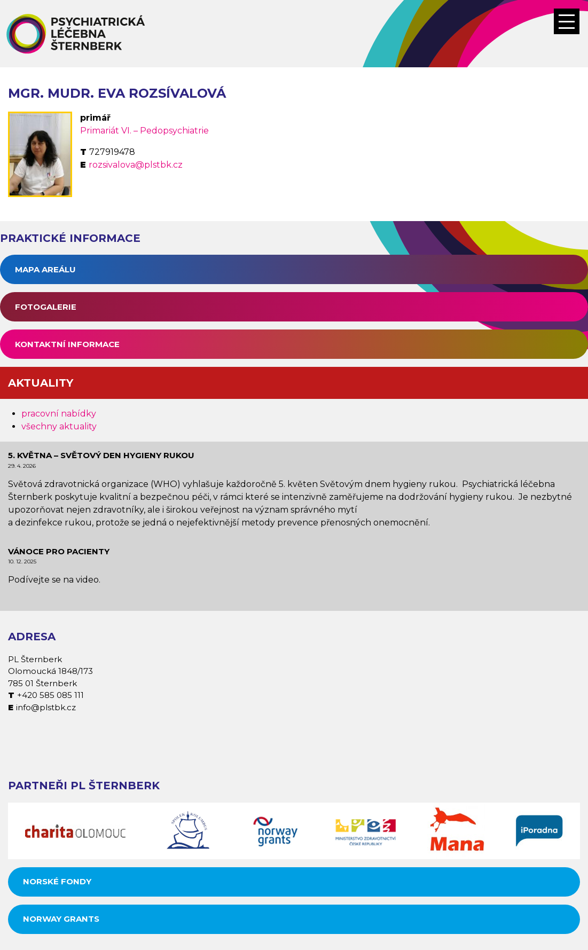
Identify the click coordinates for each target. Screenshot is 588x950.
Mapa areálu (45, 269)
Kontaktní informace (67, 344)
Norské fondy (57, 881)
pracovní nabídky (58, 414)
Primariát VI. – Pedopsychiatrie (144, 130)
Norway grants (61, 919)
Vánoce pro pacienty (58, 551)
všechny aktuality (59, 426)
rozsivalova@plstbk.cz (136, 165)
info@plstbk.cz (46, 707)
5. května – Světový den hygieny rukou (101, 455)
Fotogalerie (45, 307)
